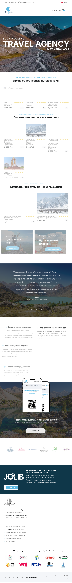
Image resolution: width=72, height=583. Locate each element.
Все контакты (10, 541)
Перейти (12, 487)
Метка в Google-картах (13, 538)
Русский (64, 2)
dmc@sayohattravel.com (27, 2)
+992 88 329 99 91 (10, 2)
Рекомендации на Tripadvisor (15, 535)
